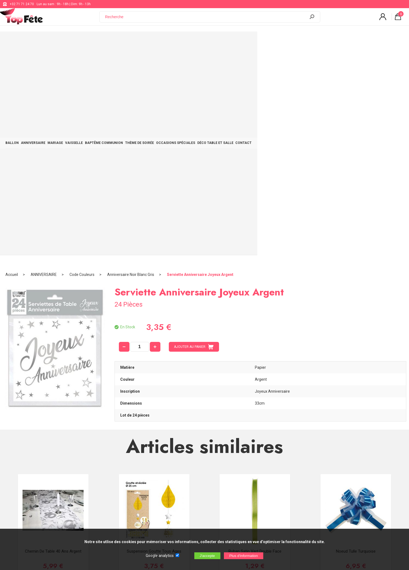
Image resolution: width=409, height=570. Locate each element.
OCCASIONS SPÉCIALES (266, 41)
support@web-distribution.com (187, 462)
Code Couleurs (81, 58)
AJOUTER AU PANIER (194, 130)
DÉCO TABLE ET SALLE (313, 41)
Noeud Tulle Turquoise (356, 335)
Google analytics (160, 555)
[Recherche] (205, 20)
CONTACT (348, 41)
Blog (168, 475)
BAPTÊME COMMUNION (180, 41)
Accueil (11, 58)
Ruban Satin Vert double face (255, 335)
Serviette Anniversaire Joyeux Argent (200, 58)
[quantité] (139, 131)
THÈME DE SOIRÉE (222, 41)
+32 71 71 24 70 (22, 4)
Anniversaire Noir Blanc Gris (130, 58)
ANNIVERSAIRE (87, 41)
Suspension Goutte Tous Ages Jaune (154, 337)
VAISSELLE (142, 41)
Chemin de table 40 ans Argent (53, 335)
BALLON (59, 41)
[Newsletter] (106, 505)
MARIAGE (116, 41)
